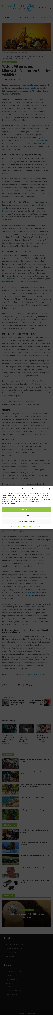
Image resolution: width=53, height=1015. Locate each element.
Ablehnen (26, 515)
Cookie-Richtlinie (14, 526)
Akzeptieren (26, 509)
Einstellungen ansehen (26, 521)
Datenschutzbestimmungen (28, 526)
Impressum (40, 526)
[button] (50, 489)
